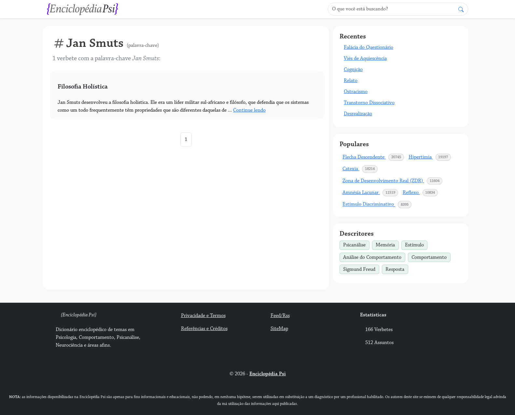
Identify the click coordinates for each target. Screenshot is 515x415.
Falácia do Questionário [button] (368, 47)
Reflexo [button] (420, 192)
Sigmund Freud (361, 268)
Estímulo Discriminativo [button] (377, 204)
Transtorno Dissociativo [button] (369, 103)
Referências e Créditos (204, 328)
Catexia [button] (360, 169)
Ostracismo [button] (356, 92)
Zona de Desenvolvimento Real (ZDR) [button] (392, 181)
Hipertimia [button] (430, 157)
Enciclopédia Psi (267, 374)
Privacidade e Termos (203, 315)
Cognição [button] (353, 69)
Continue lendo (249, 110)
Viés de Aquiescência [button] (365, 58)
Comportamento (430, 256)
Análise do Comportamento (374, 256)
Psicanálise (356, 244)
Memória (387, 244)
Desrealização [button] (358, 114)
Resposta (396, 268)
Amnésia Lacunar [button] (370, 192)
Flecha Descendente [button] (373, 157)
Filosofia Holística (83, 86)
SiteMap (279, 328)
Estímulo (416, 244)
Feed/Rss (280, 315)
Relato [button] (350, 80)
